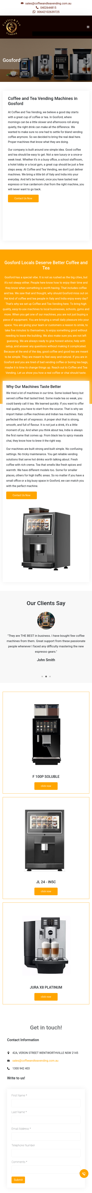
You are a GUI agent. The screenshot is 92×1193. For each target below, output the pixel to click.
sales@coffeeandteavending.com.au (48, 3)
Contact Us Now (23, 198)
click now (46, 786)
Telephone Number (23, 1145)
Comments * (19, 1162)
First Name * (19, 1095)
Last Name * (19, 1112)
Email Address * (21, 1128)
